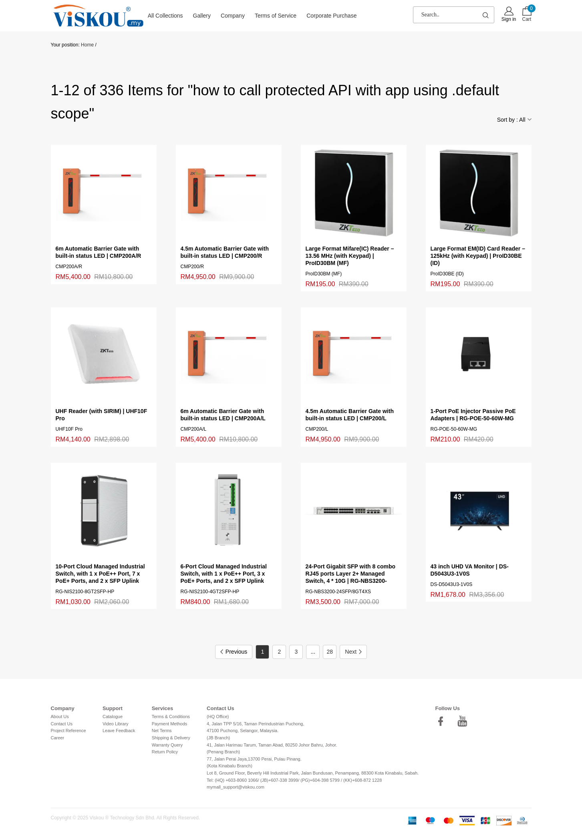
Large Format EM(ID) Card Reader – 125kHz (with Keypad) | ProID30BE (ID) (478, 255)
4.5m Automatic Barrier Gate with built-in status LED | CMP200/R (225, 252)
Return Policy (165, 751)
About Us (60, 716)
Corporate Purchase (331, 15)
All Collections (165, 15)
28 (330, 651)
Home (87, 45)
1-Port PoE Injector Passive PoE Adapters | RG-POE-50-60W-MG (473, 415)
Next (353, 651)
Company (233, 15)
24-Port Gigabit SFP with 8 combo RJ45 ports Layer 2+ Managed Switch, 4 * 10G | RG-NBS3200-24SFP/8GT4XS (351, 573)
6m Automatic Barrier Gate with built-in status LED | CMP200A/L (223, 415)
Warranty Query (167, 745)
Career (57, 737)
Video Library (116, 723)
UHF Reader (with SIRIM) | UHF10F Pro (101, 415)
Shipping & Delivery (171, 737)
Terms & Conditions (171, 716)
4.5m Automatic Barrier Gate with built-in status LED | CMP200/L (350, 415)
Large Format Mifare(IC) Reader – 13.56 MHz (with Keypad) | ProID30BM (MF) (350, 255)
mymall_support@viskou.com (235, 787)
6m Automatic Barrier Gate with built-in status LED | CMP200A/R (98, 252)
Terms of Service (275, 15)
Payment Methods (169, 723)
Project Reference (68, 730)
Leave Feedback (119, 730)
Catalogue (113, 716)
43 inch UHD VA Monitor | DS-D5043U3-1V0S (470, 570)
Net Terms (162, 730)
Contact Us (61, 723)
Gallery (202, 15)
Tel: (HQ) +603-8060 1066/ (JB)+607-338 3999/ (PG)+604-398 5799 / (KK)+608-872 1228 (294, 780)
